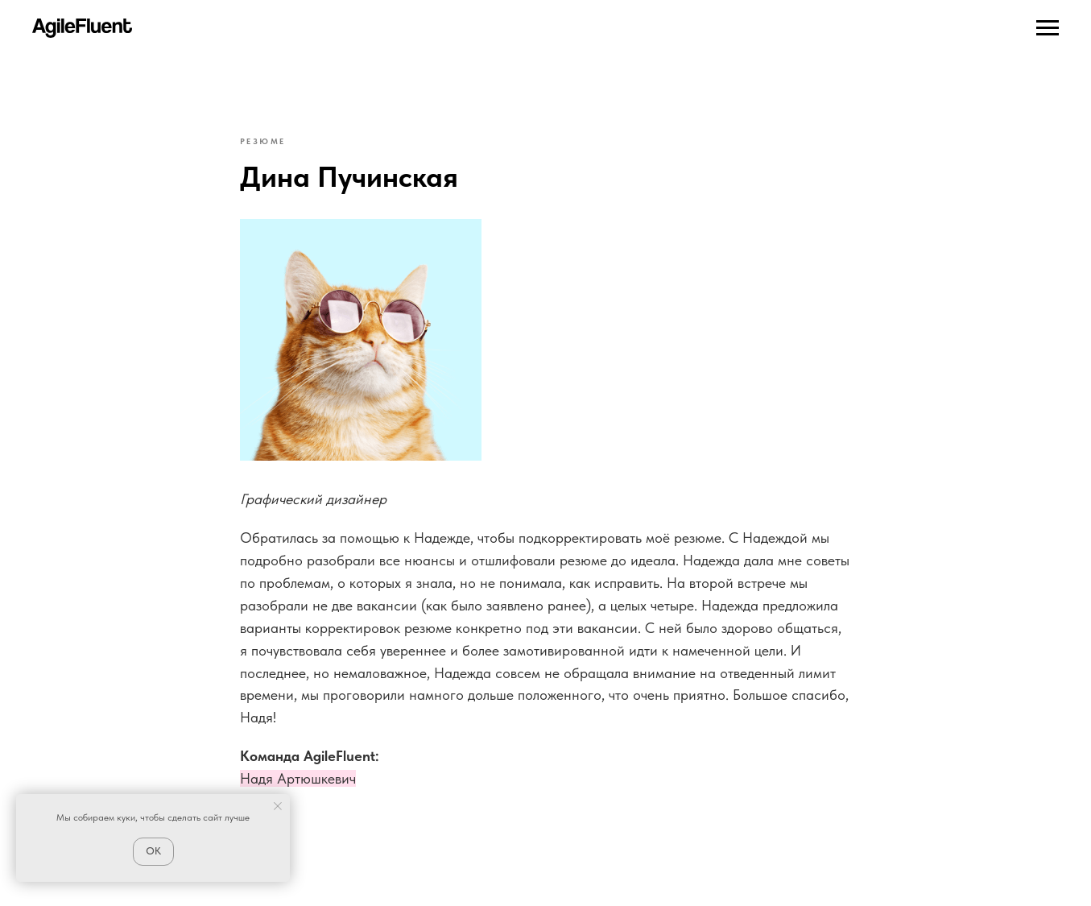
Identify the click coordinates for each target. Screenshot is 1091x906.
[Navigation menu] (1047, 28)
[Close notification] (278, 806)
